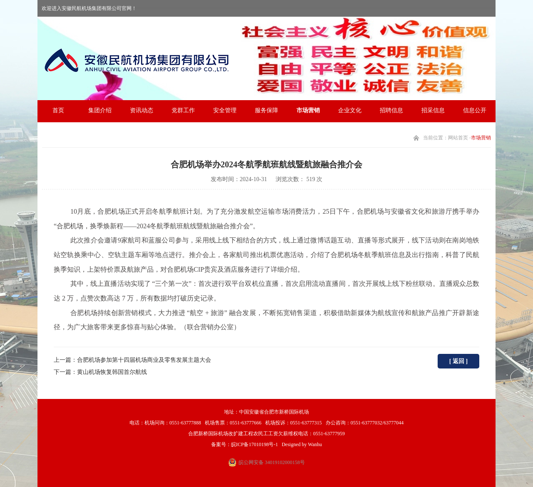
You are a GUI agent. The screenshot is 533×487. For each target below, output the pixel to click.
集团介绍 (100, 110)
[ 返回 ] (458, 361)
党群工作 (183, 110)
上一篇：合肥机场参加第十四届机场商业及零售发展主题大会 (132, 360)
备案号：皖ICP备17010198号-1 (244, 444)
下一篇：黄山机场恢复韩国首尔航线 (100, 372)
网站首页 (458, 138)
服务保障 (266, 110)
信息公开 (474, 110)
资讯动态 (141, 110)
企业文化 (349, 110)
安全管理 (225, 110)
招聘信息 (391, 110)
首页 (58, 110)
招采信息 (433, 110)
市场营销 (308, 110)
